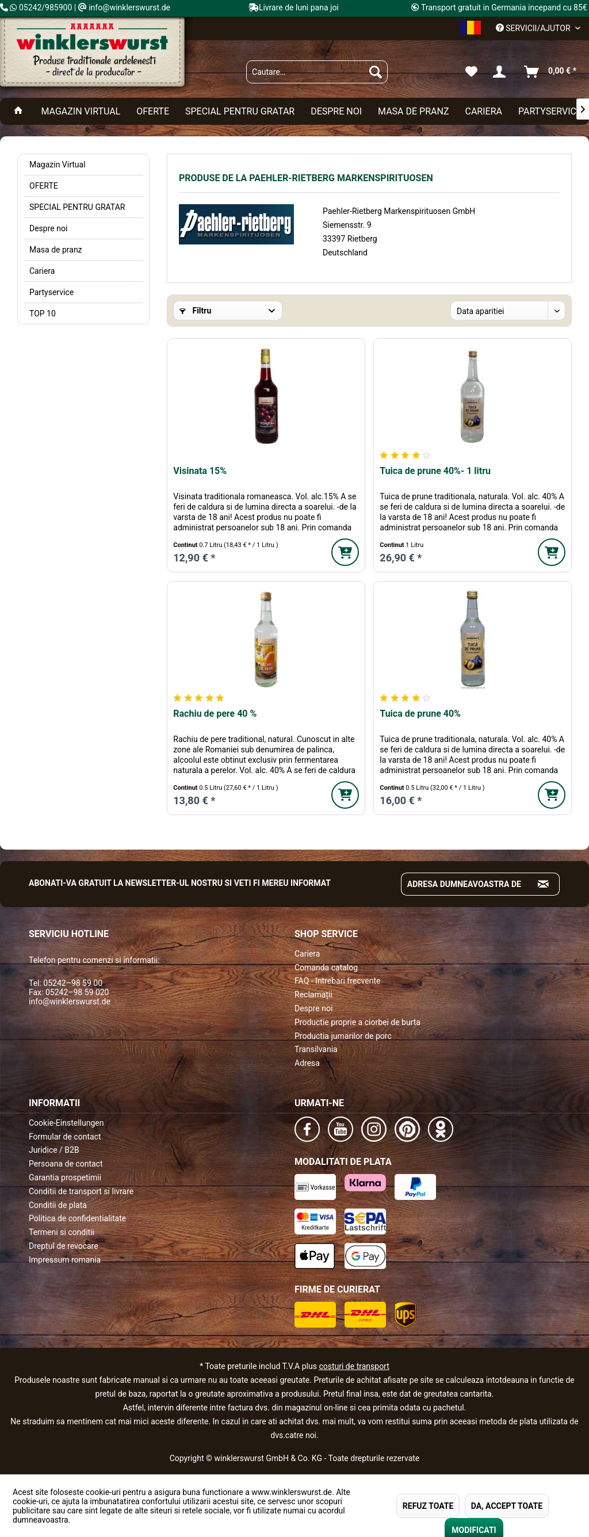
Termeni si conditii (61, 1232)
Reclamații (313, 994)
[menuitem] (317, 71)
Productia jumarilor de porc (343, 1036)
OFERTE (43, 185)
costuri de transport (354, 1366)
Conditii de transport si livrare (81, 1191)
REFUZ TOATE (428, 1506)
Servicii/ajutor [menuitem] (534, 28)
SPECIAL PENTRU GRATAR (77, 207)
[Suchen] (376, 71)
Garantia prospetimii (65, 1177)
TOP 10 (42, 313)
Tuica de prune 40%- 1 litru (435, 470)
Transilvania (316, 1049)
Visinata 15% (200, 470)
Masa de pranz (55, 249)
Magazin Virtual (57, 164)
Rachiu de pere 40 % (215, 713)
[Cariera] (483, 111)
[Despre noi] (336, 111)
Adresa (307, 1063)
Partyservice (51, 292)
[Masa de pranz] (413, 111)
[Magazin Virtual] (80, 111)
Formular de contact (65, 1136)
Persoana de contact (66, 1163)
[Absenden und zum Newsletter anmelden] (544, 884)
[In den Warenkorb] (345, 552)
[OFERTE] (152, 111)
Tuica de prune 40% (420, 713)
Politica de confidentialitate (77, 1218)
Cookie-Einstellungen (66, 1122)
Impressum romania (65, 1259)
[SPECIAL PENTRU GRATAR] (240, 111)
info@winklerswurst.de (69, 1001)
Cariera (42, 271)
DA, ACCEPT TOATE (506, 1506)
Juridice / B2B (54, 1149)
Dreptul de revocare (63, 1246)
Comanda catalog (326, 967)
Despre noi (48, 228)
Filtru (195, 310)
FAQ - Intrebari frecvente (337, 980)
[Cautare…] (317, 71)
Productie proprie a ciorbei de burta (357, 1022)
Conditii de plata (58, 1205)
